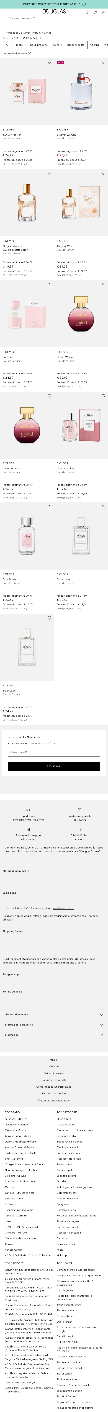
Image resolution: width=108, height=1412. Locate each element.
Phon (60, 1249)
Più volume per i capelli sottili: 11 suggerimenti (76, 1283)
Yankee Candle (14, 1249)
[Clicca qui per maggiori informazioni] (84, 4)
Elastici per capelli (67, 1147)
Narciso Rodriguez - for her (21, 1170)
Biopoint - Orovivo (16, 1175)
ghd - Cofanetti (14, 1158)
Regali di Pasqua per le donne (74, 1402)
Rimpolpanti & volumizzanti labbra (77, 1215)
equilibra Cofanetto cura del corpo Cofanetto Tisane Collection (25, 1348)
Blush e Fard (64, 1118)
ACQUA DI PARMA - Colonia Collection (28, 1255)
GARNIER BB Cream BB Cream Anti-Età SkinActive (27, 1298)
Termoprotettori (66, 1164)
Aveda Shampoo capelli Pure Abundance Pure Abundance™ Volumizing (29, 1339)
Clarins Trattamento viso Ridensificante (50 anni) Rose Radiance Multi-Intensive (28, 1330)
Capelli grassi (65, 1290)
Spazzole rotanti (66, 1175)
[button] (54, 1015)
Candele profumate (68, 1227)
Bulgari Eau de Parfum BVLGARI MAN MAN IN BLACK (27, 1280)
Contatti (54, 1066)
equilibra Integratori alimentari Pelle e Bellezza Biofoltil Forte (26, 1375)
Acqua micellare (66, 1124)
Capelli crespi (65, 1336)
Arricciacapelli (65, 1170)
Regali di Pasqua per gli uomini (75, 1407)
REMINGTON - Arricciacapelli (21, 1227)
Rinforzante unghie (68, 1221)
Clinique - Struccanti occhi (20, 1192)
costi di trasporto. (63, 908)
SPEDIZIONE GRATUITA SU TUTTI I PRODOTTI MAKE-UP (51, 4)
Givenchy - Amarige (16, 1124)
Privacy (54, 1059)
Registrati (54, 766)
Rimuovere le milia (67, 1310)
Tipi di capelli (64, 1373)
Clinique (10, 1187)
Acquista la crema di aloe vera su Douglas (76, 1329)
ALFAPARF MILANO (16, 1118)
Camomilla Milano (15, 1130)
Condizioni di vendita (54, 1080)
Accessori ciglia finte (69, 1158)
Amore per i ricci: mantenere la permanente (74, 1297)
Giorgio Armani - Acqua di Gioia (24, 1164)
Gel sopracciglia (66, 1136)
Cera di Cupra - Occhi (18, 1136)
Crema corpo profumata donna (75, 1130)
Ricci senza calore (67, 1379)
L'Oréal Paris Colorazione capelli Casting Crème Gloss (29, 1389)
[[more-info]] (18, 53)
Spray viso (63, 1204)
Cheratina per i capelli (70, 1368)
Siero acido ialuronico (69, 1244)
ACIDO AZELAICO (67, 1342)
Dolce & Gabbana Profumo (21, 1141)
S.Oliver (25, 32)
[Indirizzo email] (54, 752)
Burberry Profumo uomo (19, 1209)
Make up (62, 1255)
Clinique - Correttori (16, 1215)
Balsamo (62, 1238)
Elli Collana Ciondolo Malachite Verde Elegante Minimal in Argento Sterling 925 (29, 1357)
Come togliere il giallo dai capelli (76, 1269)
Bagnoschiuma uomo (69, 1153)
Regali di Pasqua (66, 1396)
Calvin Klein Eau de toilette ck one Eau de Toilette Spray (29, 1271)
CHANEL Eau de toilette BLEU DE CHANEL (29, 1314)
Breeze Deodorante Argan (20, 1382)
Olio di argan (64, 1321)
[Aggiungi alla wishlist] (49, 62)
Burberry (10, 1204)
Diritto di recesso (54, 1073)
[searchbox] (54, 18)
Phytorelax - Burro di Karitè (21, 1153)
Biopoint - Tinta (14, 1198)
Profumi (36, 32)
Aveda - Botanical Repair (19, 1147)
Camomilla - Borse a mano (20, 1238)
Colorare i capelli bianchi (71, 1356)
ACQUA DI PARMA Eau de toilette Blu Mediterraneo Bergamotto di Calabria (27, 1366)
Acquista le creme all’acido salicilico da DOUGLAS (79, 1349)
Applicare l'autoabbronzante (73, 1385)
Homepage (12, 32)
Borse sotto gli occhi (69, 1304)
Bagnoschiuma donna (70, 1141)
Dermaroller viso (66, 1209)
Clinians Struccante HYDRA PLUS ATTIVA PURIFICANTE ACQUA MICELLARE (28, 1289)
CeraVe (9, 1244)
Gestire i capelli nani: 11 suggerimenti (79, 1275)
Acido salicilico (65, 1316)
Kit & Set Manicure (67, 1198)
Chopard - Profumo (16, 1232)
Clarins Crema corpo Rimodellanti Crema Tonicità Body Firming (29, 1307)
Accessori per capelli (69, 1232)
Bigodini (61, 1181)
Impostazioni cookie (54, 1093)
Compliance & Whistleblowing (53, 1086)
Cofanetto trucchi (67, 1192)
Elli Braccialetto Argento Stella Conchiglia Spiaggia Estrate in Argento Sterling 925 (29, 1321)
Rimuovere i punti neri (69, 1362)
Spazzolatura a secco (69, 1390)
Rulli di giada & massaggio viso (75, 1187)
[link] (27, 112)
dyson (8, 1221)
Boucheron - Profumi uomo (21, 1181)
